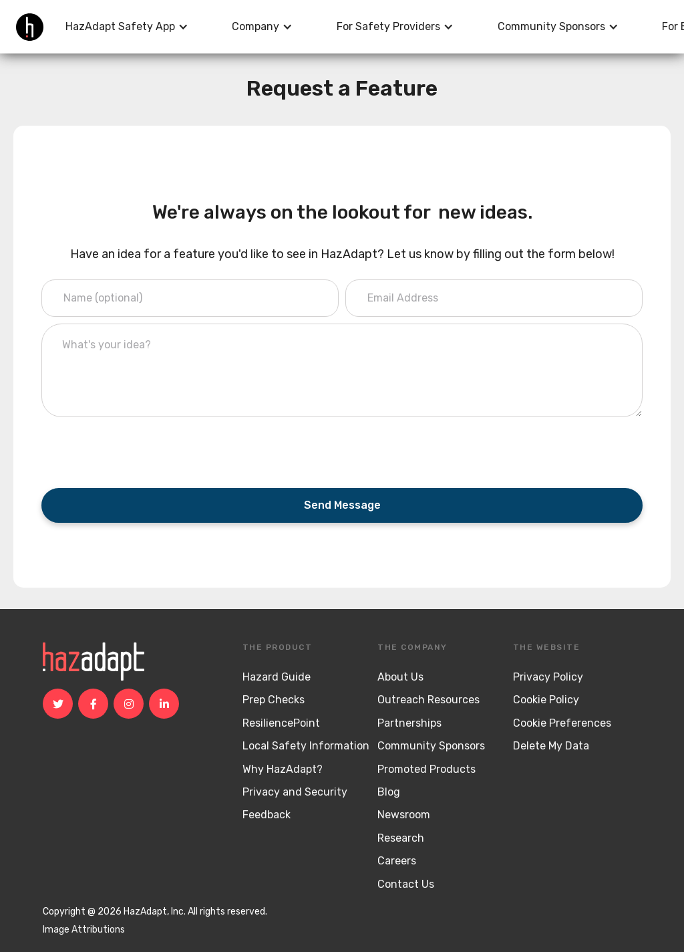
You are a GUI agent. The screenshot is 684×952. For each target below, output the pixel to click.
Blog (388, 792)
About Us (400, 677)
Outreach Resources (428, 699)
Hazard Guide (276, 677)
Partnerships (409, 723)
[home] (29, 27)
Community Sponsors (431, 745)
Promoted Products (426, 769)
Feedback (266, 814)
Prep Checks (273, 699)
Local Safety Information (305, 745)
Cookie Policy (546, 699)
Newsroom (403, 814)
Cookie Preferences (562, 723)
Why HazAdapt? (282, 769)
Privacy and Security (294, 792)
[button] (127, 27)
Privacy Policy (548, 677)
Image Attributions (84, 929)
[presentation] (142, 450)
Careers (396, 860)
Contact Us (405, 884)
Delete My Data (551, 745)
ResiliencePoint (281, 723)
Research (400, 838)
